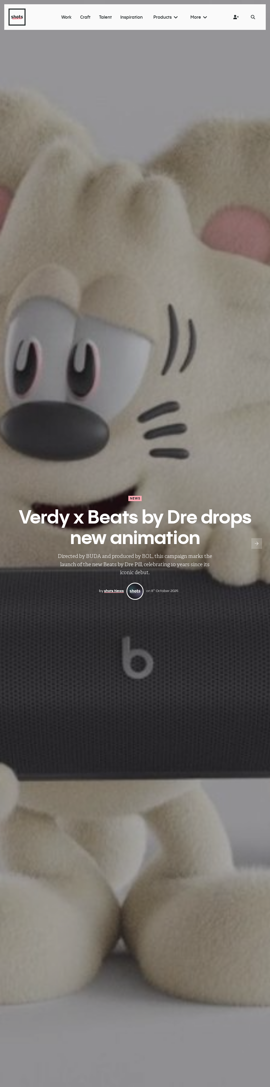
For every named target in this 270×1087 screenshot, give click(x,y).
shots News (114, 591)
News (135, 498)
